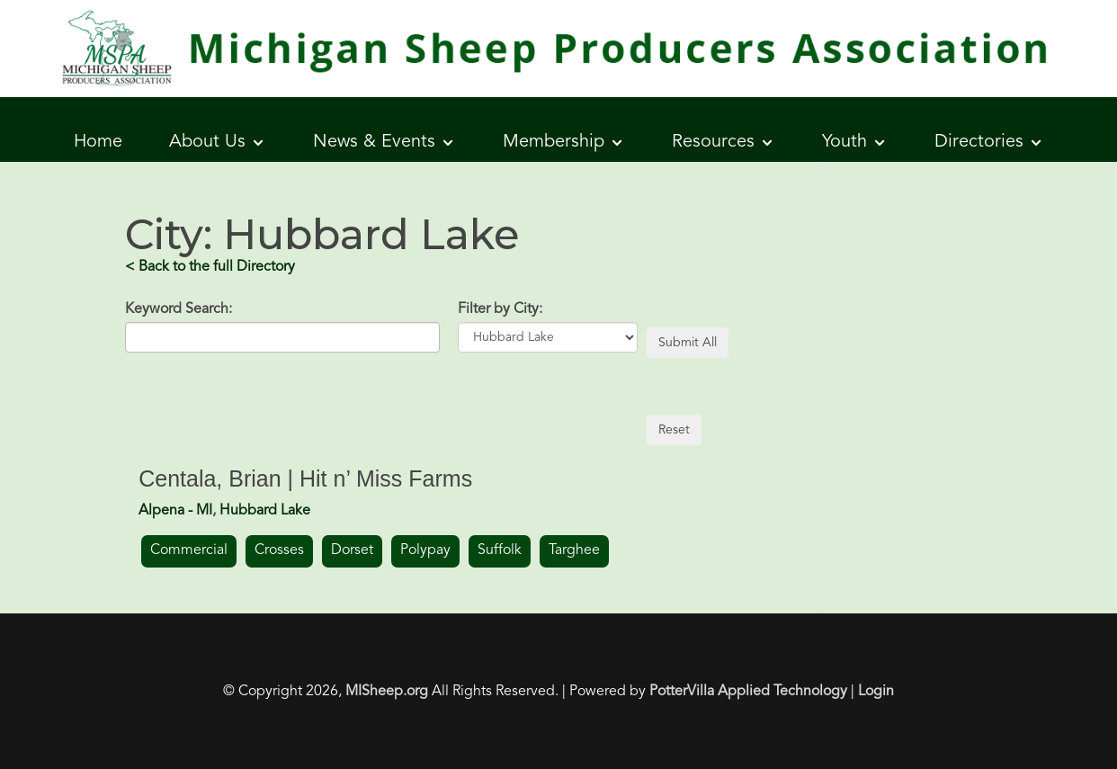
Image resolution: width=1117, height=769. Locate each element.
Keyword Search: (178, 309)
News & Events (374, 142)
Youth (844, 142)
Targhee (574, 550)
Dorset (352, 550)
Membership (553, 142)
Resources (713, 142)
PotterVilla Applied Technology (748, 691)
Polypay (425, 550)
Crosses (279, 550)
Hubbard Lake (264, 511)
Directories (978, 142)
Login (876, 691)
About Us (207, 142)
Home (98, 142)
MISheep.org (386, 691)
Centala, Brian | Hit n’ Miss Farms (305, 478)
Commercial (189, 550)
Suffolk (500, 550)
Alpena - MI (175, 511)
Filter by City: (500, 309)
